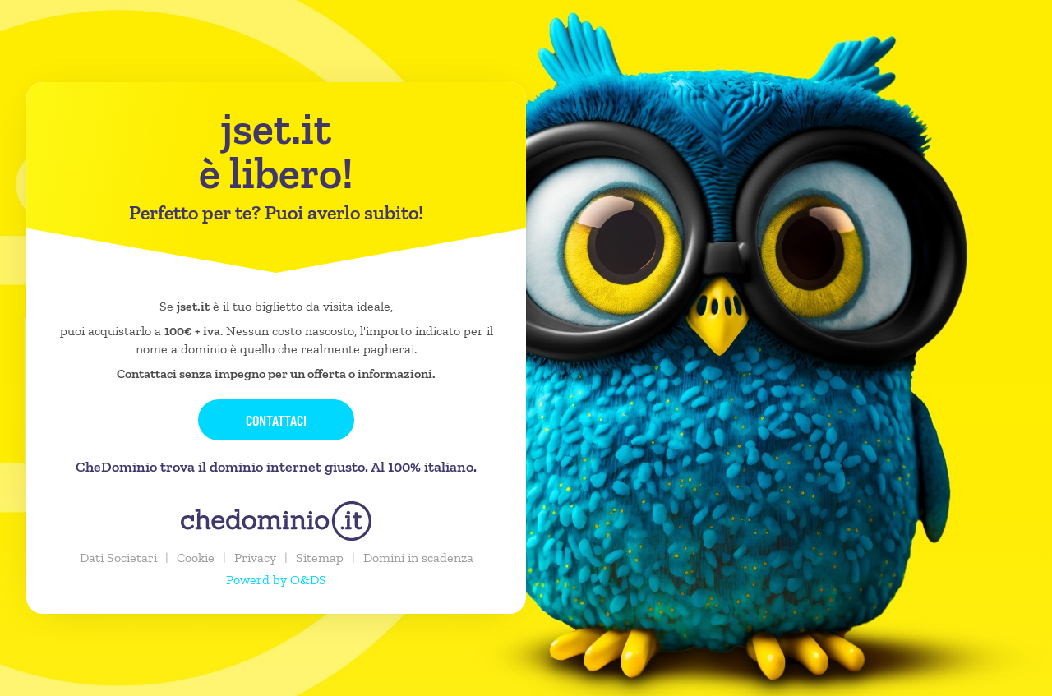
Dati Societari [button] (118, 557)
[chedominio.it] (276, 521)
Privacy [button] (255, 557)
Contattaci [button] (276, 420)
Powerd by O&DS (276, 580)
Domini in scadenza (418, 557)
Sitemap (320, 557)
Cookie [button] (196, 557)
